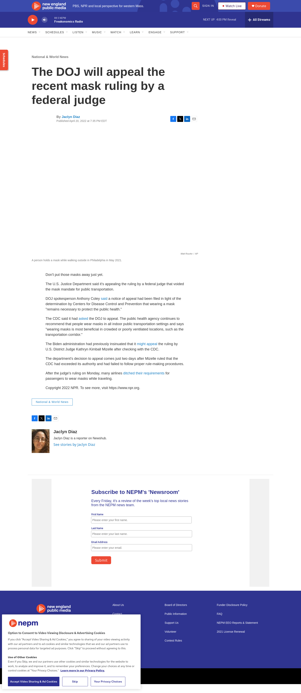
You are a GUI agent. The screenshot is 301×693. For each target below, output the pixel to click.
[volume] (44, 28)
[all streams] (259, 29)
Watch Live (232, 10)
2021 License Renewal (231, 640)
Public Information (176, 622)
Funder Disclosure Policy (232, 613)
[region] (71, 651)
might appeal (147, 353)
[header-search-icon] (195, 10)
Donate (263, 10)
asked (83, 327)
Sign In (208, 10)
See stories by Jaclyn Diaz (74, 453)
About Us (118, 613)
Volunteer (170, 640)
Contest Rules (173, 649)
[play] (33, 29)
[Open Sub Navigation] (39, 41)
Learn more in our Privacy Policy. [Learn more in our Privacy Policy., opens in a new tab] (82, 670)
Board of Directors (176, 613)
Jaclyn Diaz (71, 126)
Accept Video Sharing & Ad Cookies (33, 681)
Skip (75, 681)
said (104, 307)
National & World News (50, 66)
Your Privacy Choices (108, 681)
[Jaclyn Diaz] (41, 450)
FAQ (219, 622)
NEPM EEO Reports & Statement (237, 631)
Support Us (171, 631)
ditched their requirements (143, 382)
